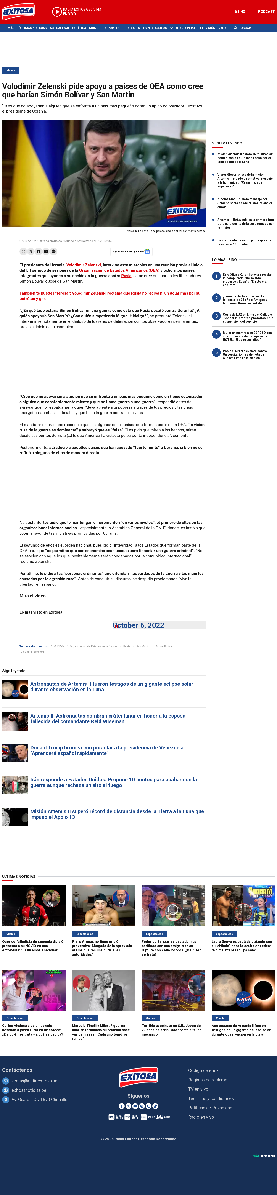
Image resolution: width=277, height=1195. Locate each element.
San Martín (143, 646)
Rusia (126, 646)
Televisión (206, 28)
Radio (222, 28)
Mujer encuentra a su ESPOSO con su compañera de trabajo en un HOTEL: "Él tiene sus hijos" (247, 336)
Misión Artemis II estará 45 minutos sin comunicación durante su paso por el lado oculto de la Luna (245, 158)
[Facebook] (122, 1106)
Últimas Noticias (33, 28)
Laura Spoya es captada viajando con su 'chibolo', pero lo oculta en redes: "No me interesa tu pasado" (242, 945)
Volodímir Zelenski (83, 265)
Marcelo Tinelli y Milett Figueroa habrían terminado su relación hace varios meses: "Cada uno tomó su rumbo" (101, 1032)
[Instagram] (142, 1106)
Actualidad (59, 28)
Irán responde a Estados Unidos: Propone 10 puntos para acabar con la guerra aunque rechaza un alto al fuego (113, 782)
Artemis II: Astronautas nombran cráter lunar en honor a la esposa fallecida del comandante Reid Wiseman (107, 719)
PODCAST (266, 12)
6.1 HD (240, 12)
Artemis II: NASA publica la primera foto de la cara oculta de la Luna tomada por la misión (245, 223)
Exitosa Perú (184, 28)
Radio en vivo (201, 1117)
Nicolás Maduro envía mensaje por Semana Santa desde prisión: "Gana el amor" (244, 203)
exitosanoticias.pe (28, 1090)
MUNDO (59, 646)
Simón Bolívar (164, 646)
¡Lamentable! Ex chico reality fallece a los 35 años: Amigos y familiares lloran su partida (245, 300)
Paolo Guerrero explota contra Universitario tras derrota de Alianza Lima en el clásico (245, 354)
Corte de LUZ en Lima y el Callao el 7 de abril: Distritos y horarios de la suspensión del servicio (248, 318)
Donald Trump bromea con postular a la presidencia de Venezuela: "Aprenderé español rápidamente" (107, 750)
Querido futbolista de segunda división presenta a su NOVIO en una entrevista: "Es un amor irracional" (33, 945)
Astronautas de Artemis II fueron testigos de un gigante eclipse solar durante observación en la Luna (111, 687)
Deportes (112, 28)
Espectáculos (155, 28)
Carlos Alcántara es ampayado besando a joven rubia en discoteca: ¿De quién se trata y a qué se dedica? (32, 1030)
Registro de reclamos (209, 1079)
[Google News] (148, 1106)
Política (79, 28)
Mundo (95, 28)
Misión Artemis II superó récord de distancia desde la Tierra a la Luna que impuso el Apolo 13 (117, 814)
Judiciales (131, 28)
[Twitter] (128, 1106)
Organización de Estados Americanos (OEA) (119, 270)
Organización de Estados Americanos (93, 646)
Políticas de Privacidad (210, 1107)
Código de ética (203, 1070)
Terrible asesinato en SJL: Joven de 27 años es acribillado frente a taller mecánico (171, 1030)
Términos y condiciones (211, 1098)
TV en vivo (198, 1089)
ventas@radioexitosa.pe (34, 1081)
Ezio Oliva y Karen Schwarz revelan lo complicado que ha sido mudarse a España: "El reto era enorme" (247, 280)
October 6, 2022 (138, 625)
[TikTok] (155, 1106)
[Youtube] (135, 1106)
